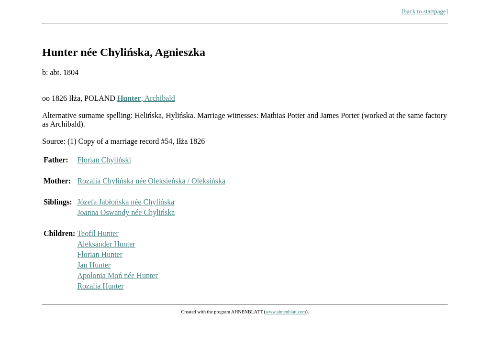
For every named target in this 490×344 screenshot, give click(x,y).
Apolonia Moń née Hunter (117, 275)
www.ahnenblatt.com (286, 311)
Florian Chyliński (104, 160)
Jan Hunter (94, 265)
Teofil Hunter (97, 233)
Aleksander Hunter (106, 244)
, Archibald (146, 98)
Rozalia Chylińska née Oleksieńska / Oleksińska (151, 181)
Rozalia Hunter (100, 286)
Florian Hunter (99, 254)
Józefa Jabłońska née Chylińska (125, 202)
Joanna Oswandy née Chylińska (126, 212)
